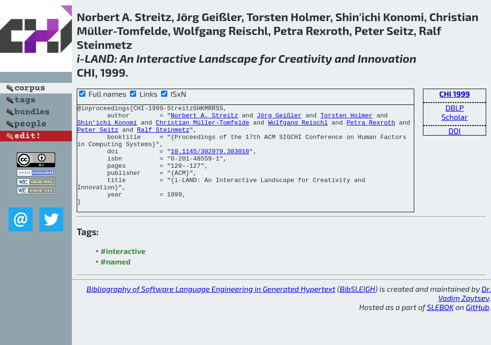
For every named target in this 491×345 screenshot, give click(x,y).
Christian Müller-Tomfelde (202, 126)
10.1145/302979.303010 (210, 161)
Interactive (166, 58)
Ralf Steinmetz (163, 135)
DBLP (454, 107)
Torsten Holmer (346, 118)
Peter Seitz (97, 135)
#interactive (123, 271)
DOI (454, 130)
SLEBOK (440, 327)
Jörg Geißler (279, 118)
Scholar (454, 116)
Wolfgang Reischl (298, 126)
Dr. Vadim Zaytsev (464, 313)
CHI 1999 (454, 93)
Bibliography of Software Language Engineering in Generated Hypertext (211, 308)
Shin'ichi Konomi (107, 126)
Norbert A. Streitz (204, 118)
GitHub (478, 327)
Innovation (387, 58)
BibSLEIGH (357, 308)
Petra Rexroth (371, 126)
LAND (100, 58)
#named (116, 281)
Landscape (228, 58)
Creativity (305, 58)
